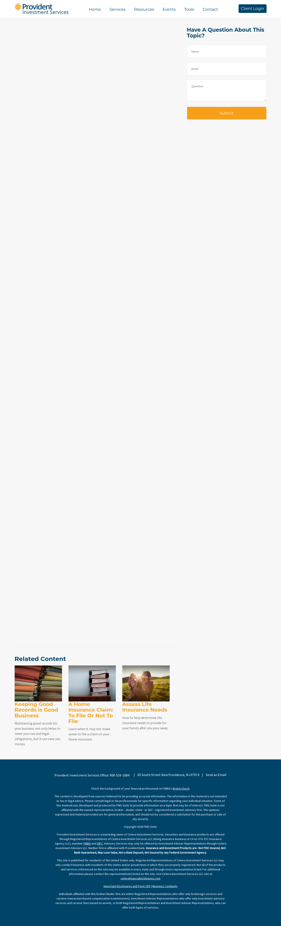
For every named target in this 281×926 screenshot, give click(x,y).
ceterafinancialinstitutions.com (140, 878)
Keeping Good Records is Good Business (36, 710)
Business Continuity (165, 886)
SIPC (100, 843)
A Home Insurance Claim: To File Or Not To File (90, 712)
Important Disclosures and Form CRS (127, 886)
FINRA (87, 843)
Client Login (252, 8)
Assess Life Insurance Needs (145, 707)
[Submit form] (227, 113)
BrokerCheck (181, 788)
